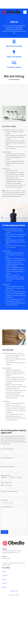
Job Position (14, 502)
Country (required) (14, 484)
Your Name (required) (14, 451)
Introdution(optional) (14, 517)
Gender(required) (14, 476)
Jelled (4, 571)
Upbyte (4, 579)
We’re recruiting (14, 595)
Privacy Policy (14, 591)
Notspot (4, 587)
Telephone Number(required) (14, 493)
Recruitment (6, 443)
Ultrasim (4, 583)
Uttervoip (4, 575)
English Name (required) (14, 468)
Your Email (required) (14, 459)
